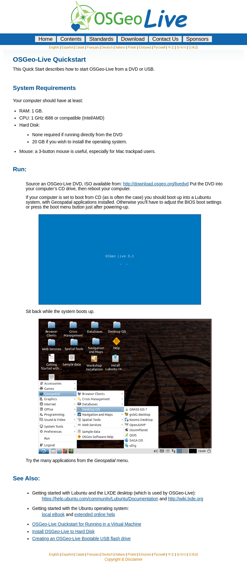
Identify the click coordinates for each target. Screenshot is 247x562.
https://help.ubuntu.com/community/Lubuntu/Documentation (100, 498)
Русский (159, 47)
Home (45, 39)
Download (133, 39)
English (54, 47)
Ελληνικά (145, 47)
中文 (171, 47)
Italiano (120, 47)
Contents (70, 39)
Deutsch (107, 47)
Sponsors (197, 39)
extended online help (94, 514)
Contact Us (165, 39)
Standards (101, 39)
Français (93, 47)
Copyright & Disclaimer (123, 559)
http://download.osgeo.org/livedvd (155, 183)
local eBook (53, 514)
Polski (132, 47)
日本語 (193, 47)
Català (79, 47)
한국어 (181, 47)
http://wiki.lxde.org (185, 498)
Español (67, 47)
